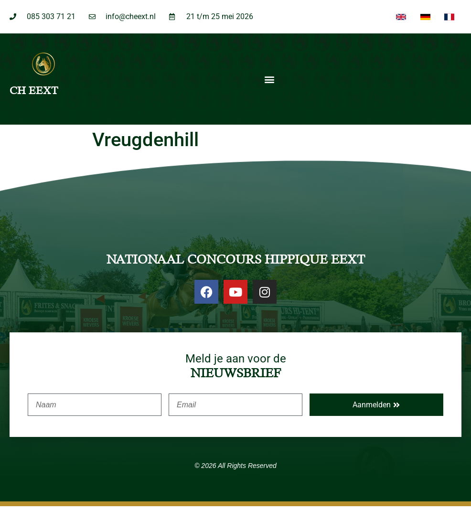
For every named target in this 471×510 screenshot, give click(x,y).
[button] (269, 83)
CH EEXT (34, 94)
